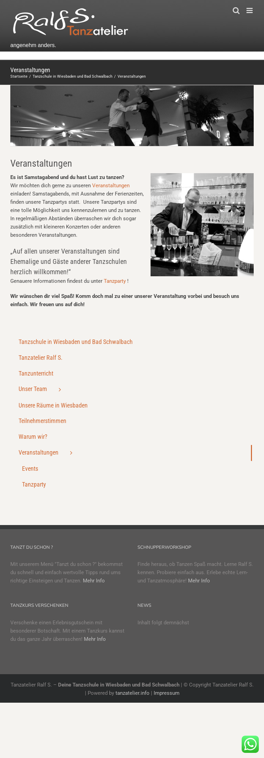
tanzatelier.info (133, 693)
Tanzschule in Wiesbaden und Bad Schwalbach (76, 341)
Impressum (166, 693)
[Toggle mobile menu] (250, 10)
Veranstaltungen (111, 185)
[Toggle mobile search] (236, 10)
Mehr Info (94, 581)
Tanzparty (115, 281)
